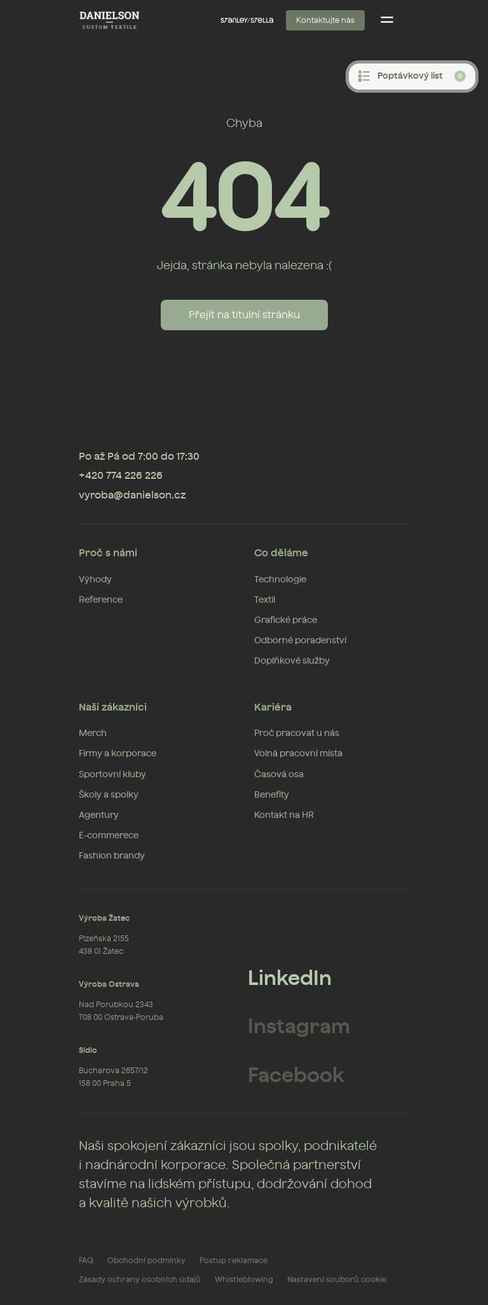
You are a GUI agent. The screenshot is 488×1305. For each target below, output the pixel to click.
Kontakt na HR (284, 815)
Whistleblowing (244, 1279)
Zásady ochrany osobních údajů (140, 1279)
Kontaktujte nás (325, 20)
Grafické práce (285, 620)
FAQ (86, 1260)
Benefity (271, 795)
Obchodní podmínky (146, 1260)
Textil (264, 600)
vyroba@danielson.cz (132, 495)
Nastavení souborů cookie (336, 1279)
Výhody (95, 579)
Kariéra (273, 707)
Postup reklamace (234, 1260)
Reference (101, 600)
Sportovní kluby (112, 774)
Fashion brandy (112, 856)
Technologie (280, 579)
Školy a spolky (109, 795)
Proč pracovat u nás (296, 733)
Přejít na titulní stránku (244, 315)
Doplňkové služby (292, 661)
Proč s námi (108, 553)
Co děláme (281, 553)
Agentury (99, 815)
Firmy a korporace (117, 753)
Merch (93, 733)
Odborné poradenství (300, 640)
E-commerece (109, 835)
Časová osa (279, 774)
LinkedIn (290, 978)
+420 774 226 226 (121, 476)
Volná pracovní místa (298, 753)
